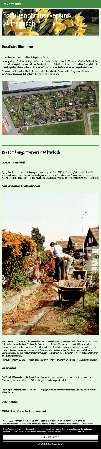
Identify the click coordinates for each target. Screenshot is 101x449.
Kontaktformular (46, 73)
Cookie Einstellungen (50, 444)
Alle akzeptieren (50, 437)
